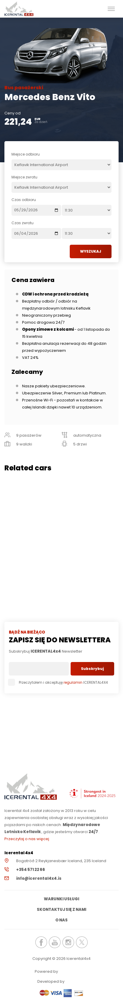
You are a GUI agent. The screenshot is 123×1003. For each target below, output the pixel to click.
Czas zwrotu (22, 222)
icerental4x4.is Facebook (41, 942)
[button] (111, 9)
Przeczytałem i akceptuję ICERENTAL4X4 (58, 682)
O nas (61, 920)
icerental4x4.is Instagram (68, 942)
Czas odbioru (23, 199)
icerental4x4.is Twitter (82, 942)
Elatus (81, 981)
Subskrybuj (92, 668)
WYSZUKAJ (90, 251)
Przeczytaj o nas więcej (26, 839)
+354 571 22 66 (30, 869)
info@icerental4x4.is (38, 878)
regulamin (73, 682)
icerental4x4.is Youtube (55, 942)
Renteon (75, 971)
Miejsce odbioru (25, 154)
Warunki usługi (61, 899)
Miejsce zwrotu (24, 177)
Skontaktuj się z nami (61, 909)
